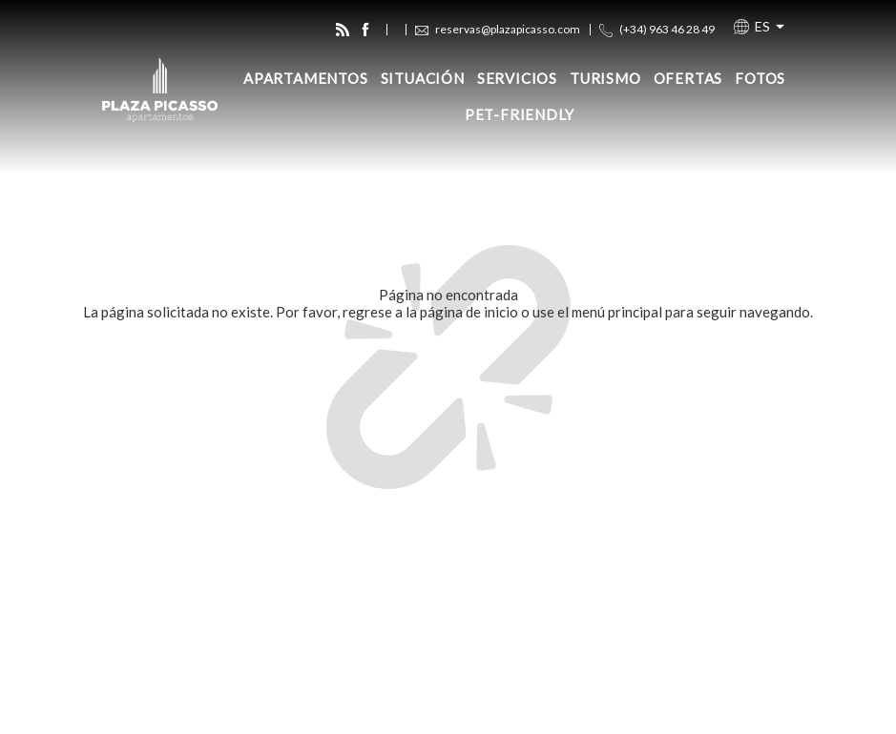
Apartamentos (305, 78)
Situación (423, 78)
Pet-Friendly (519, 114)
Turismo (605, 78)
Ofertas (688, 78)
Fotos (760, 78)
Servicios (517, 78)
